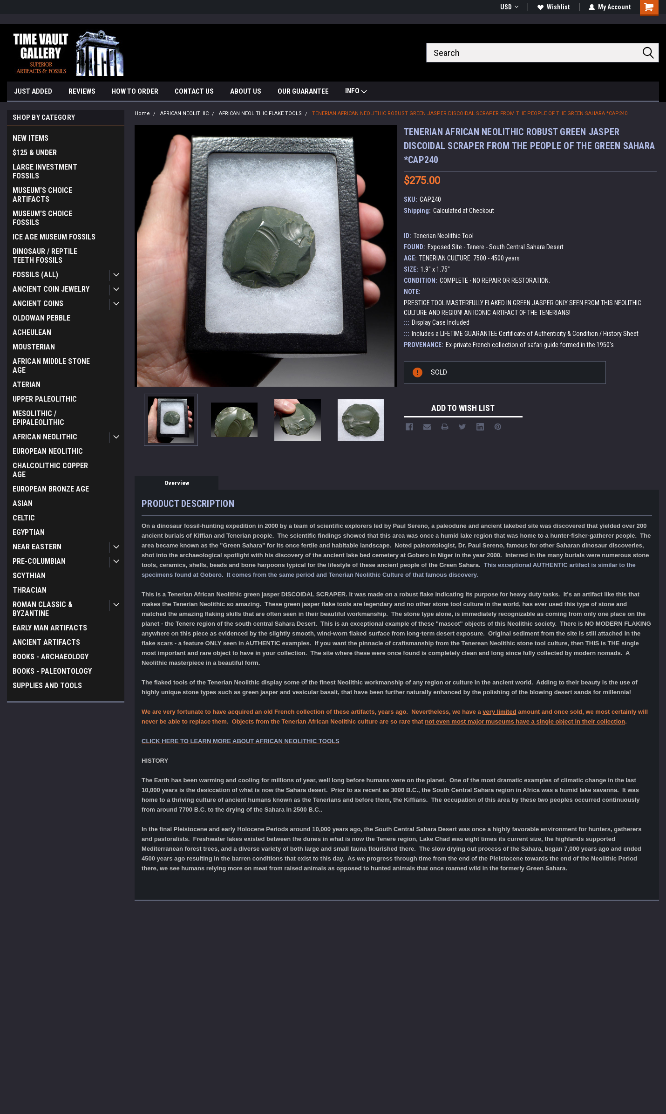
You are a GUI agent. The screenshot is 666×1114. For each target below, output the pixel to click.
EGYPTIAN (29, 532)
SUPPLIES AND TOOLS (47, 685)
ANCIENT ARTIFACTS (46, 642)
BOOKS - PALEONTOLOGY (52, 671)
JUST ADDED (33, 91)
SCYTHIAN (29, 575)
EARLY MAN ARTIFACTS (50, 627)
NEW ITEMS (30, 138)
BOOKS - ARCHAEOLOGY (50, 656)
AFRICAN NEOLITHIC (45, 436)
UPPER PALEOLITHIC (45, 399)
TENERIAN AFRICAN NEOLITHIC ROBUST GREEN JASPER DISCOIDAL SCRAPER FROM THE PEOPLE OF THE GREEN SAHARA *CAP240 (469, 113)
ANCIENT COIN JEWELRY (51, 289)
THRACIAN (30, 590)
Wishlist (553, 7)
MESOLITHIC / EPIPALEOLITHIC (38, 418)
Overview (176, 482)
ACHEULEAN (32, 332)
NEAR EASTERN (37, 546)
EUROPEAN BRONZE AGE (51, 489)
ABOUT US (245, 91)
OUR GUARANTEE (303, 91)
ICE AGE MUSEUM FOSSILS (54, 236)
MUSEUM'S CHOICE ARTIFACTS (42, 195)
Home (142, 113)
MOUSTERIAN (34, 346)
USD (509, 7)
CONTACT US (194, 91)
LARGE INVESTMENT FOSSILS (45, 171)
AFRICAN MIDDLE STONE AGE (51, 366)
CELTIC (24, 517)
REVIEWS (81, 91)
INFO (356, 92)
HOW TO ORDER (135, 91)
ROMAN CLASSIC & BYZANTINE (43, 609)
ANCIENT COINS (38, 303)
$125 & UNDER (35, 152)
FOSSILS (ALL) (35, 274)
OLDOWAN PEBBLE (41, 318)
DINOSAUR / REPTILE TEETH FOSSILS (45, 256)
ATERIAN (27, 384)
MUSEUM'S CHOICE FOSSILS (42, 218)
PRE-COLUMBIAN (39, 561)
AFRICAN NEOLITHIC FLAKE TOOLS (260, 113)
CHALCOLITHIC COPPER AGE (50, 470)
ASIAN (23, 503)
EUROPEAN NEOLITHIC (48, 451)
